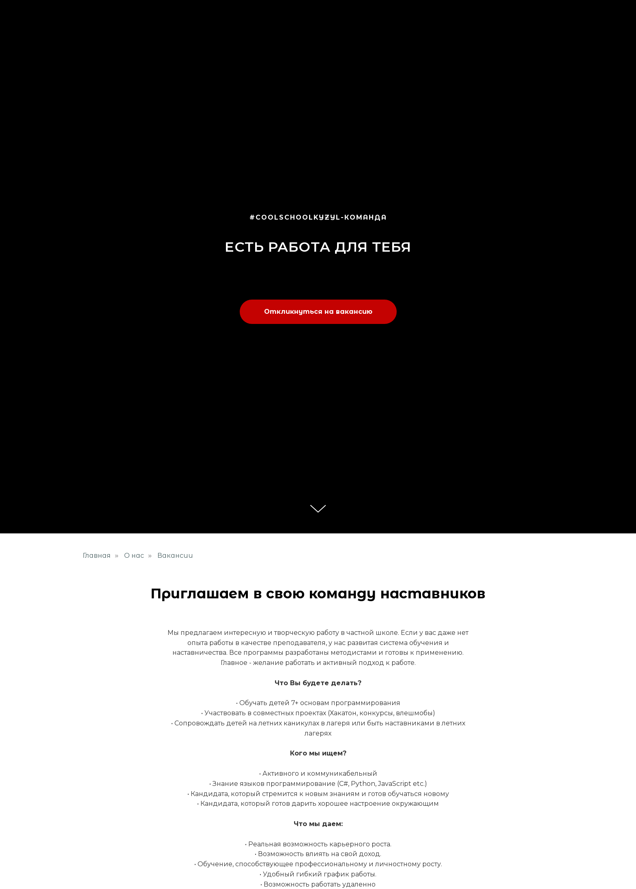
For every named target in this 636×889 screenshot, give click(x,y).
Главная (97, 555)
